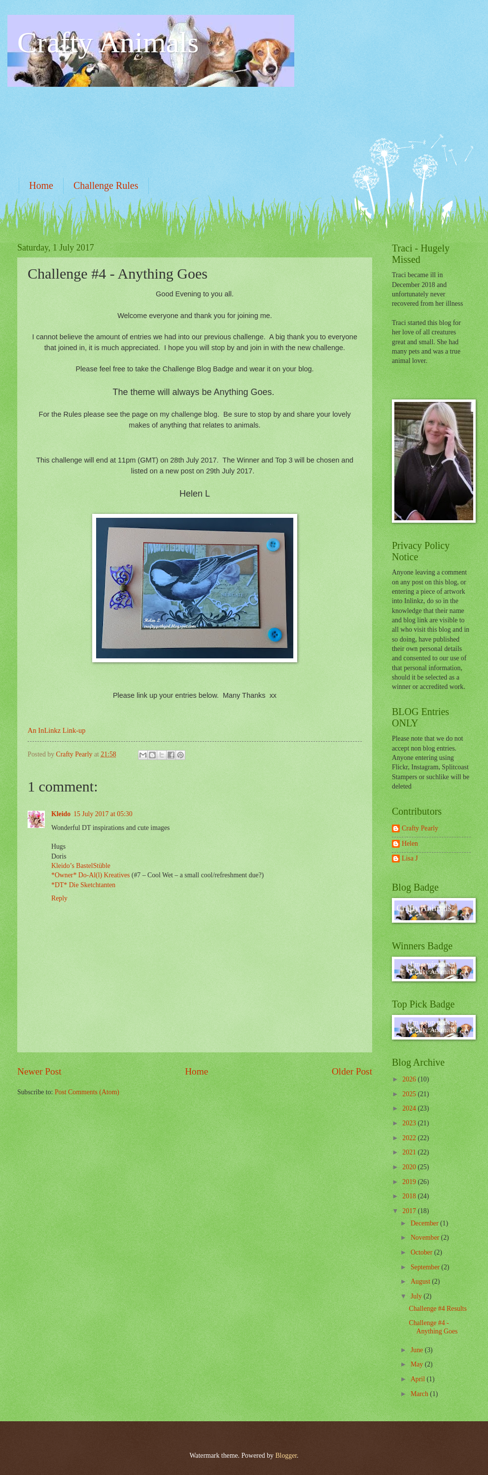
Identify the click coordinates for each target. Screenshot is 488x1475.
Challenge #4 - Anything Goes (433, 1327)
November (426, 1237)
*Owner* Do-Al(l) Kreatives (91, 875)
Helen (410, 843)
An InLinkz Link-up (56, 730)
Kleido (60, 814)
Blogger (286, 1455)
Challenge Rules (106, 185)
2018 (410, 1196)
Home (41, 185)
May (418, 1364)
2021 (410, 1152)
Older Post (352, 1071)
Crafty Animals (108, 42)
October (422, 1252)
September (426, 1267)
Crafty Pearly (420, 828)
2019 (410, 1182)
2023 (410, 1123)
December (425, 1223)
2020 (410, 1167)
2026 (410, 1079)
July (417, 1296)
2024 (410, 1108)
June (418, 1350)
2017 (410, 1211)
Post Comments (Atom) (87, 1092)
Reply (59, 898)
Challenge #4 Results (437, 1308)
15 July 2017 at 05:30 (103, 814)
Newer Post (39, 1071)
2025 (410, 1094)
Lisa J (410, 858)
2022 (410, 1138)
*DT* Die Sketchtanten (83, 885)
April (419, 1379)
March (420, 1394)
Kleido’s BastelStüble (80, 865)
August (421, 1281)
